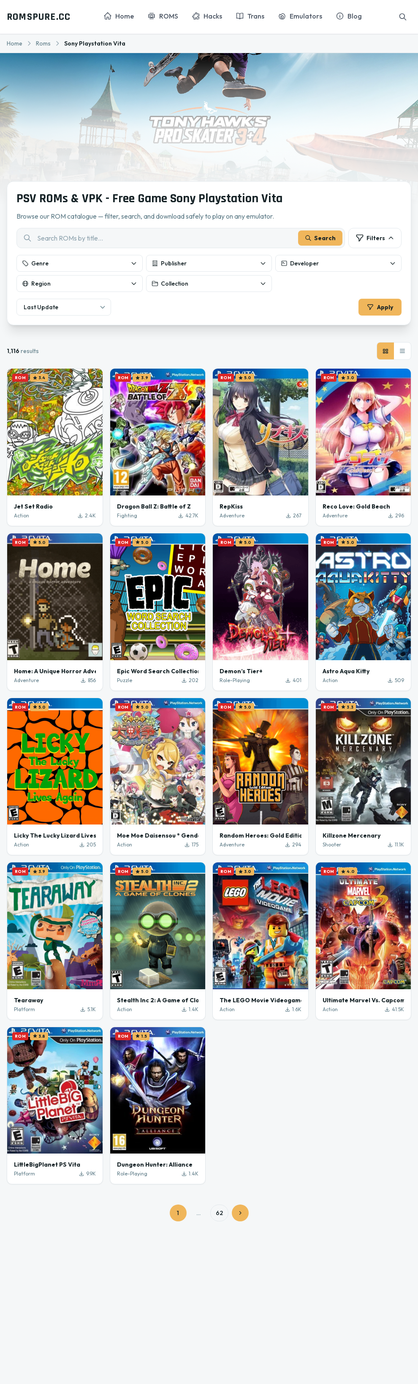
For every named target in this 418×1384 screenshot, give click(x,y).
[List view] (402, 352)
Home (14, 43)
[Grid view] (385, 352)
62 (219, 1214)
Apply (379, 308)
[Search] (402, 16)
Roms (43, 43)
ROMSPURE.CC (39, 17)
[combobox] (180, 239)
